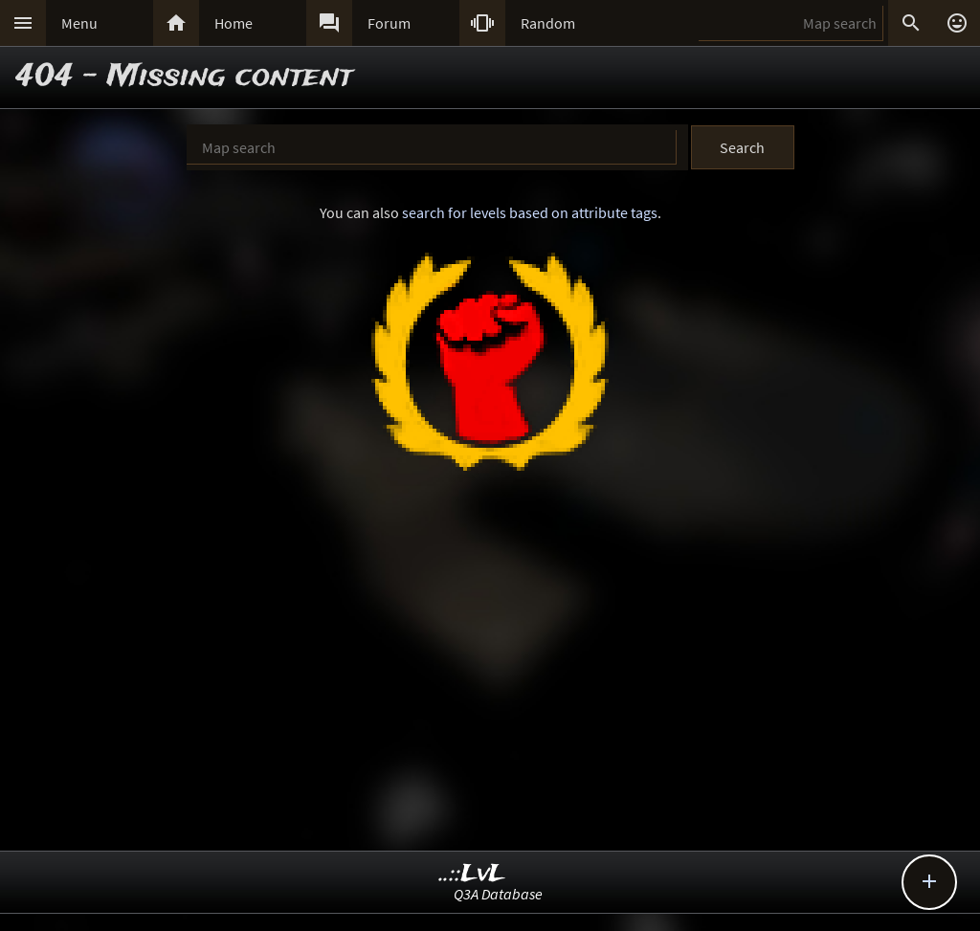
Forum (389, 23)
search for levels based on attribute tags (529, 212)
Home (233, 23)
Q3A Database (498, 893)
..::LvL (472, 874)
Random (548, 23)
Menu (79, 23)
